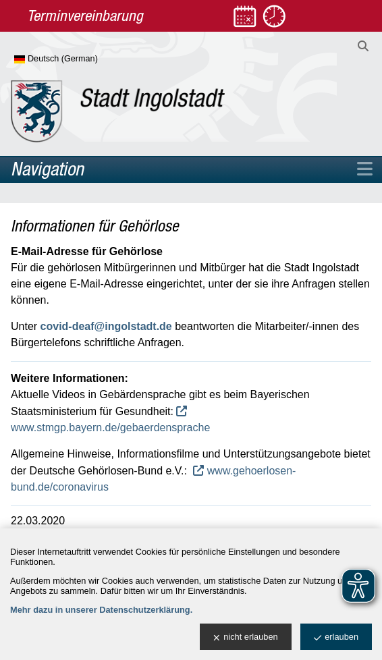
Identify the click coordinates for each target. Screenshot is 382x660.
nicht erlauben (245, 637)
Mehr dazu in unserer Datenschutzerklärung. (101, 610)
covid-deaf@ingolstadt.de (106, 326)
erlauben (336, 637)
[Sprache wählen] (78, 59)
